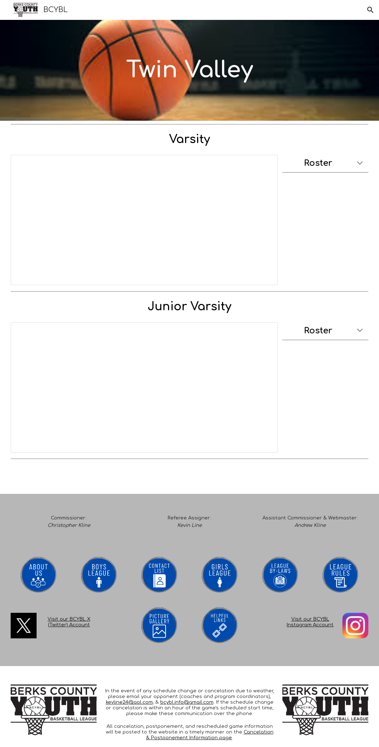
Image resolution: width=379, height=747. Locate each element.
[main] (189, 70)
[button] (370, 9)
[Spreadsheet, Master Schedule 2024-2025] (144, 220)
